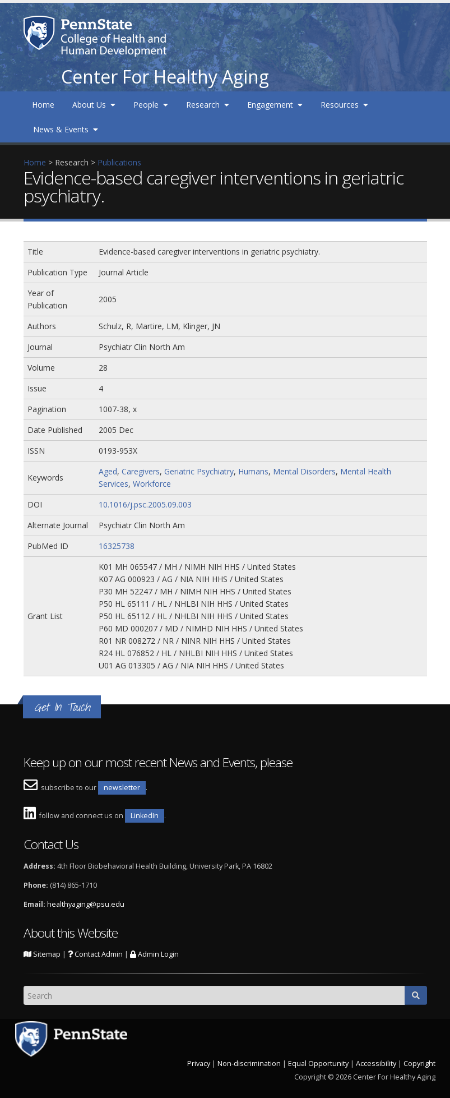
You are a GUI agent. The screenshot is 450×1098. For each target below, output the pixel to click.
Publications (119, 162)
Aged (108, 471)
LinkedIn (145, 815)
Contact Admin (95, 954)
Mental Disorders (304, 471)
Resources (344, 104)
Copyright (419, 1063)
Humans (253, 471)
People (150, 104)
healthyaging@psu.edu (85, 904)
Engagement (275, 104)
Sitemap (42, 954)
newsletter (122, 787)
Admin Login (154, 954)
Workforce (152, 483)
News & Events (65, 129)
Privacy (198, 1063)
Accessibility (376, 1063)
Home (43, 104)
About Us (93, 104)
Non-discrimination (249, 1063)
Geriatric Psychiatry (199, 471)
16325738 (116, 546)
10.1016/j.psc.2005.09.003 (145, 504)
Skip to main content (37, 6)
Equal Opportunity (318, 1063)
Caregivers (141, 471)
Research (207, 104)
